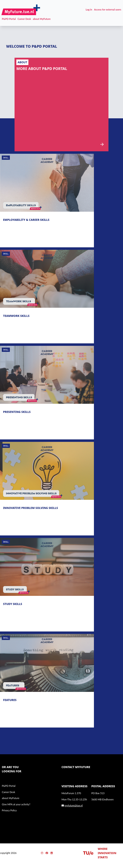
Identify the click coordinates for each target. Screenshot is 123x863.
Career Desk (24, 18)
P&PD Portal (9, 18)
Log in (89, 9)
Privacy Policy (9, 810)
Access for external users (107, 9)
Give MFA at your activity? (16, 804)
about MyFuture (42, 18)
